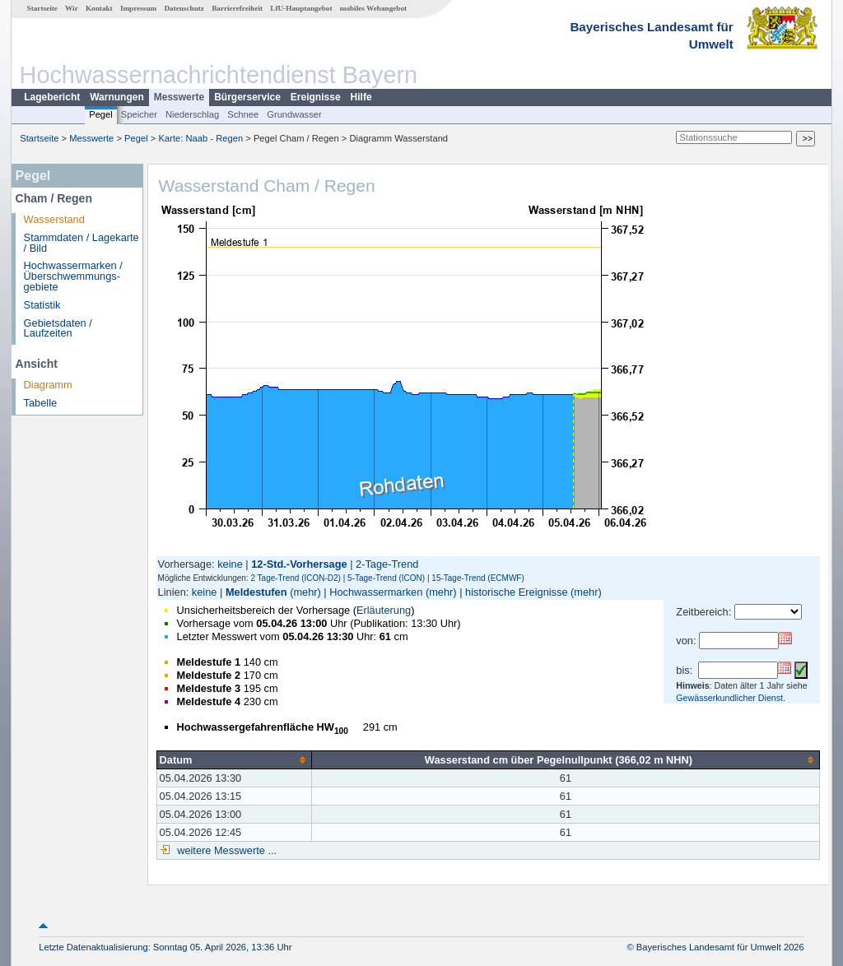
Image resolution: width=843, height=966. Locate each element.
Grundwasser (294, 114)
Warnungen (117, 97)
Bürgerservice (247, 97)
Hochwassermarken (375, 592)
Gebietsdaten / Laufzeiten (58, 328)
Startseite (42, 8)
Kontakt (99, 8)
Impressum (138, 8)
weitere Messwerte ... (226, 850)
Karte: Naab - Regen (201, 138)
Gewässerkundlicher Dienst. (730, 698)
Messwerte (179, 97)
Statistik (42, 305)
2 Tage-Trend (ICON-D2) (295, 578)
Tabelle (41, 403)
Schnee (242, 114)
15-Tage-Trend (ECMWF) (477, 578)
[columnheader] (233, 759)
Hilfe (361, 97)
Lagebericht (52, 97)
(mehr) (305, 592)
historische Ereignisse (516, 592)
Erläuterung (383, 610)
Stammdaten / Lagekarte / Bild (81, 242)
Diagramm (48, 385)
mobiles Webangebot (373, 8)
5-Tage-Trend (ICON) (386, 578)
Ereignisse (316, 97)
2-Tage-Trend (387, 564)
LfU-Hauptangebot (301, 8)
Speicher (139, 114)
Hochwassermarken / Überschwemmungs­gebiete (73, 276)
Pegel (101, 114)
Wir (71, 8)
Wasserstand (54, 219)
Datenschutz (184, 8)
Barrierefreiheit (237, 8)
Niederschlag (192, 114)
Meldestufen (256, 592)
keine (230, 564)
